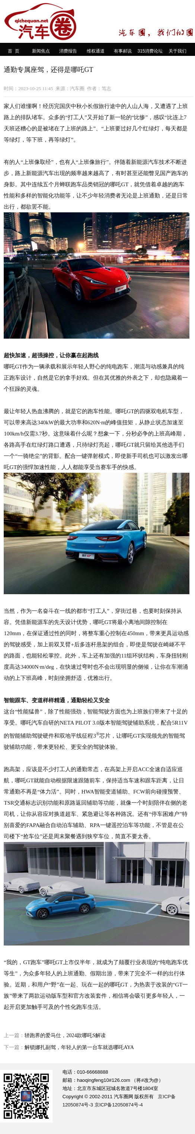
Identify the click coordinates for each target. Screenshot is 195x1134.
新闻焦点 (41, 51)
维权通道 (96, 51)
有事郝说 (123, 51)
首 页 (13, 51)
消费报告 (68, 51)
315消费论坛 (150, 51)
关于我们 (177, 51)
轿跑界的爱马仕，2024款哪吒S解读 (65, 1035)
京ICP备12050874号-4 (119, 1105)
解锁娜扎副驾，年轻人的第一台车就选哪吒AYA (79, 1047)
